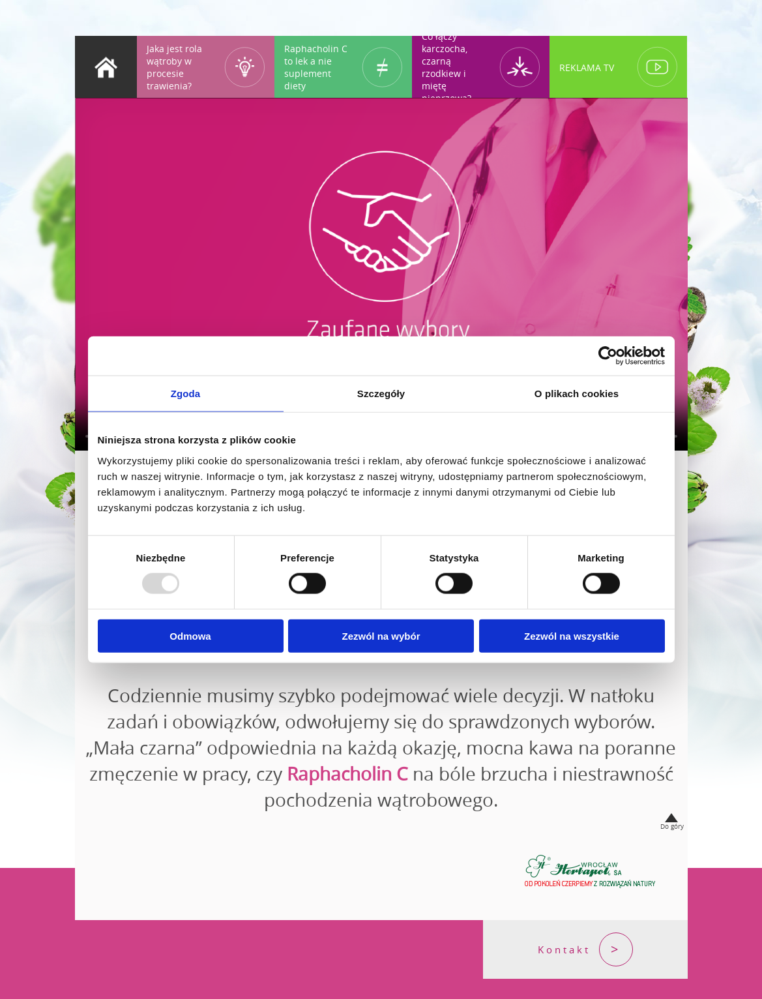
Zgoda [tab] (186, 393)
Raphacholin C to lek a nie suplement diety (315, 67)
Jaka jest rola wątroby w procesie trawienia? (174, 67)
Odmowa (190, 635)
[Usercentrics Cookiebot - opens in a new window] (608, 356)
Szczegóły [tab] (381, 393)
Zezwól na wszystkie (571, 635)
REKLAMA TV (586, 67)
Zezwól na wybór (381, 635)
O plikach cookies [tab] (577, 393)
